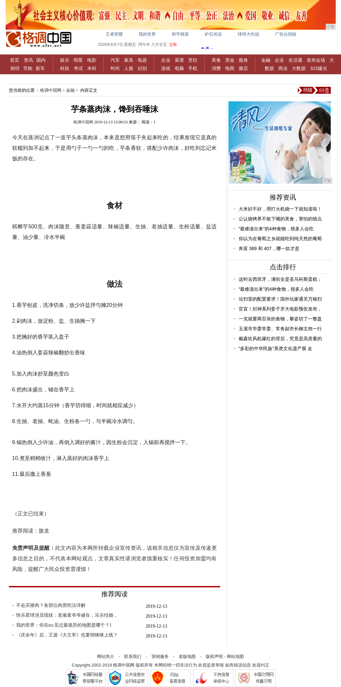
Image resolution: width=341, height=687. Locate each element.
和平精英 (180, 34)
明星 (78, 60)
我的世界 (147, 34)
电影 (91, 60)
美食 (216, 60)
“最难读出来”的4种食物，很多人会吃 (276, 228)
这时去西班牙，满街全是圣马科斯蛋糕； (280, 279)
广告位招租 (285, 34)
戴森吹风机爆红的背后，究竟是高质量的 (280, 338)
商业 (283, 68)
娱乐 (64, 60)
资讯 (28, 60)
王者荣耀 (114, 34)
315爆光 (318, 68)
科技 (64, 68)
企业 (165, 60)
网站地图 (235, 656)
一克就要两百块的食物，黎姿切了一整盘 (280, 318)
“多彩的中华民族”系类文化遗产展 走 (275, 348)
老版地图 (187, 656)
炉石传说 (213, 34)
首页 (14, 60)
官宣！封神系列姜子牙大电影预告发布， (280, 308)
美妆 (229, 60)
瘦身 (243, 60)
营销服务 (160, 656)
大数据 (299, 68)
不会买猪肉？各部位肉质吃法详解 (50, 605)
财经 (15, 68)
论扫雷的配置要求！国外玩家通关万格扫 (280, 299)
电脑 (179, 68)
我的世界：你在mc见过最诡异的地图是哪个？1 (64, 625)
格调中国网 (50, 90)
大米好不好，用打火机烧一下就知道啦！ (280, 209)
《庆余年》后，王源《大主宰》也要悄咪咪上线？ (67, 635)
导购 (27, 68)
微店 (243, 68)
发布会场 (316, 60)
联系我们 (132, 656)
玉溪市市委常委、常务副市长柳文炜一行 (280, 328)
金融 (265, 60)
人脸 (128, 68)
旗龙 (44, 531)
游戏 (165, 68)
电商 (229, 68)
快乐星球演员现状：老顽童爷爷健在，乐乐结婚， (67, 615)
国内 (41, 60)
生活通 (295, 60)
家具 (128, 60)
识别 (142, 68)
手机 (192, 68)
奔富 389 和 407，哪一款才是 (269, 248)
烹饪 (192, 60)
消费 (216, 68)
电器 (142, 60)
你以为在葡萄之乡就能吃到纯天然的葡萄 (280, 238)
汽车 (115, 60)
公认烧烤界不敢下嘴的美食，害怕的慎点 (280, 218)
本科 (91, 68)
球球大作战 (248, 34)
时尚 (115, 68)
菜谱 (179, 60)
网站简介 (105, 656)
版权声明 (214, 656)
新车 (40, 68)
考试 (78, 68)
